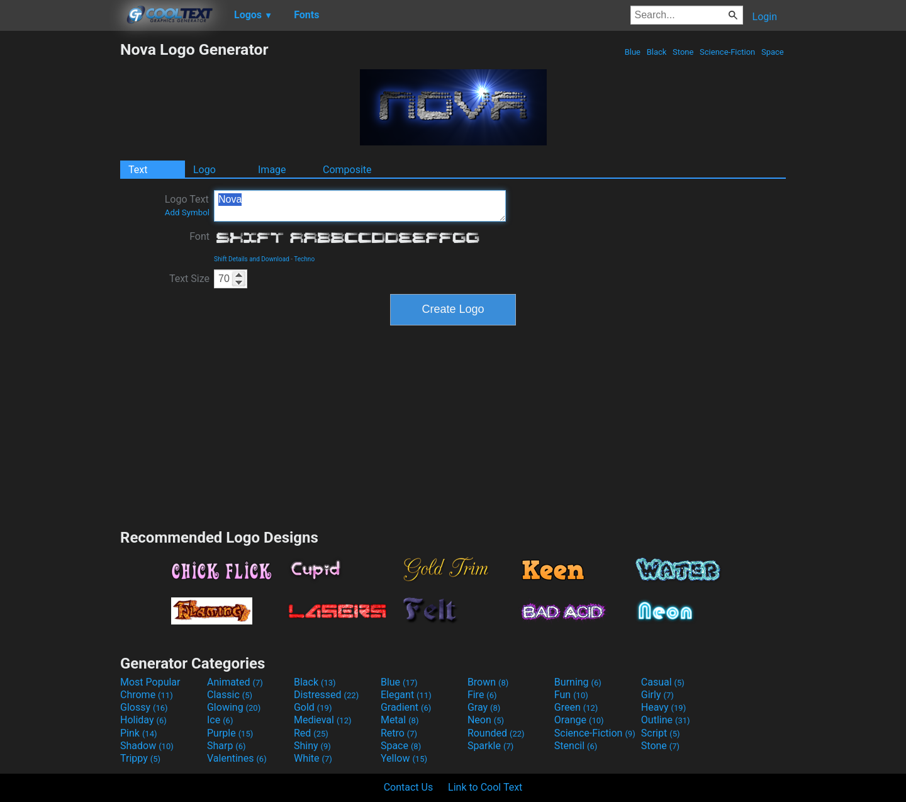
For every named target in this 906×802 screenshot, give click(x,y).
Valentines (237, 758)
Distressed (326, 695)
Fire (482, 695)
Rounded (496, 733)
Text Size (189, 279)
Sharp (226, 746)
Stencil (575, 746)
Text (137, 170)
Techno (304, 259)
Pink (138, 733)
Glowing (233, 707)
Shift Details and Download (251, 259)
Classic (229, 695)
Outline (665, 720)
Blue (632, 52)
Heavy (663, 707)
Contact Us (408, 787)
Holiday (143, 720)
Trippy (140, 758)
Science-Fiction (728, 52)
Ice (220, 720)
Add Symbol (187, 212)
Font (199, 236)
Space (772, 52)
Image (272, 170)
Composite (347, 170)
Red (311, 733)
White (313, 758)
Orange (579, 720)
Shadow (147, 746)
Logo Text (187, 205)
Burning (577, 682)
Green (576, 707)
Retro (399, 733)
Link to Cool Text (485, 787)
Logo (204, 170)
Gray (483, 707)
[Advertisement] (59, 229)
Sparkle (490, 746)
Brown (487, 682)
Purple (230, 733)
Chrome (146, 695)
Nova (360, 206)
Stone (683, 52)
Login (764, 17)
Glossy (144, 707)
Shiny (312, 746)
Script (660, 733)
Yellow (404, 758)
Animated (235, 682)
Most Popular (150, 682)
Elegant (406, 695)
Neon (485, 720)
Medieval (323, 720)
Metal (400, 720)
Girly (657, 695)
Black (656, 52)
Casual (663, 682)
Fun (571, 695)
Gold (313, 707)
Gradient (406, 707)
